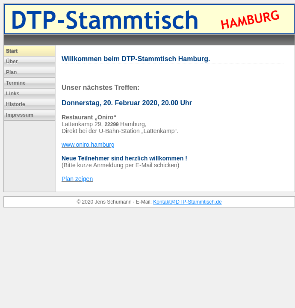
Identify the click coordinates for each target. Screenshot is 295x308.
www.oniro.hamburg (88, 144)
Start (12, 51)
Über (12, 62)
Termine (16, 83)
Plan (11, 72)
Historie (15, 104)
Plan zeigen (77, 178)
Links (12, 94)
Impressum (19, 115)
